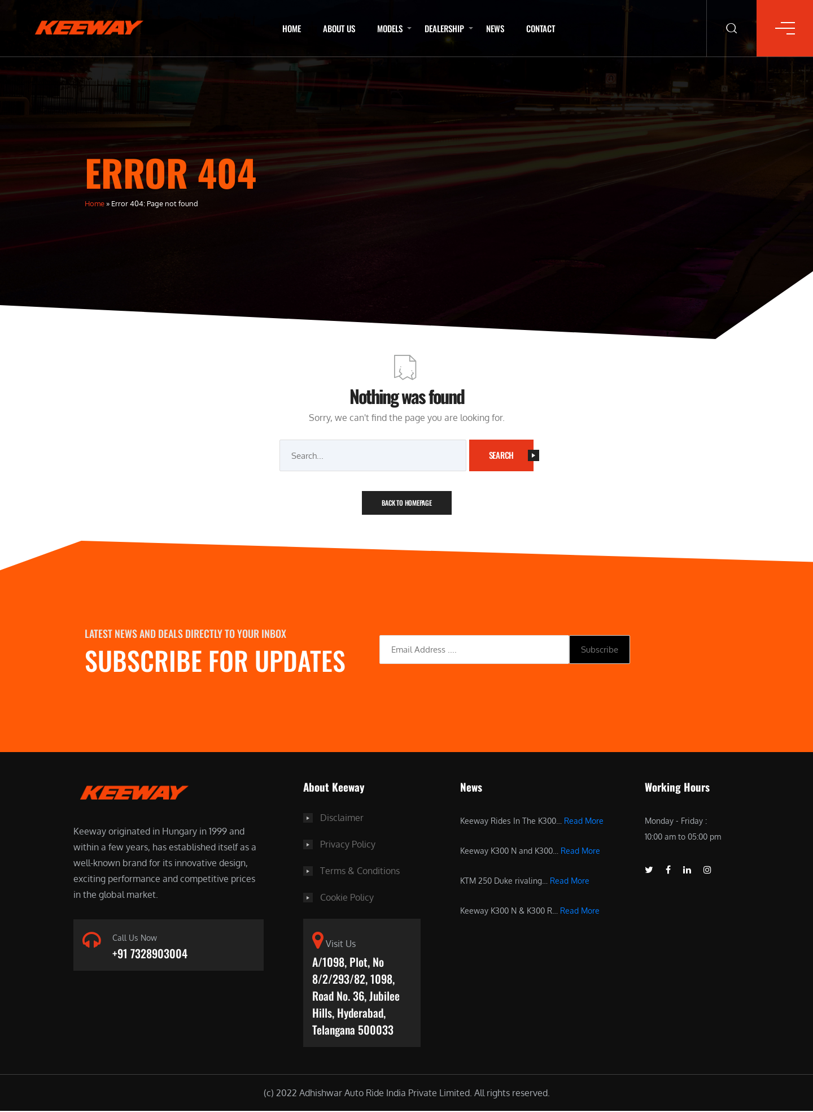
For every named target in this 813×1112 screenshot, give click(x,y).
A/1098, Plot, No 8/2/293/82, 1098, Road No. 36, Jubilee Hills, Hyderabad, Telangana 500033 (356, 995)
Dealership (444, 28)
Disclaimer (342, 817)
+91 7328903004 (149, 953)
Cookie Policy (347, 895)
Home (291, 28)
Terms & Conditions (360, 869)
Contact (540, 28)
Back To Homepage (407, 502)
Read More (584, 821)
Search (511, 455)
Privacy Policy (347, 843)
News (495, 28)
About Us (339, 28)
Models (390, 28)
